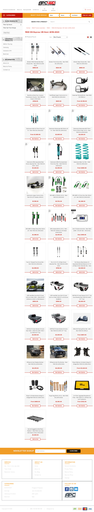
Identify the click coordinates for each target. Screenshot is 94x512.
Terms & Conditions (70, 466)
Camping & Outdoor (10, 494)
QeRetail (56, 509)
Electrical (6, 54)
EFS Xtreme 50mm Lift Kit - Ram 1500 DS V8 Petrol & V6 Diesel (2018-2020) (58, 230)
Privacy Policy (69, 469)
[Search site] (89, 21)
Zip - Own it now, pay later (12, 466)
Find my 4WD (87, 15)
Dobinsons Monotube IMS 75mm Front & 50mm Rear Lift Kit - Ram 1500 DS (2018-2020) (82, 130)
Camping (6, 47)
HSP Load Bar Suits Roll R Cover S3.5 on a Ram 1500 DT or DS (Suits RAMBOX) (58, 297)
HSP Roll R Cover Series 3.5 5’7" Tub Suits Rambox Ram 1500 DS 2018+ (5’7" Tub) (82, 297)
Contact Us (36, 9)
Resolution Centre (9, 472)
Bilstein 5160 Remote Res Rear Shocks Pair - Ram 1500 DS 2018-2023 (35, 63)
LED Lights (35, 494)
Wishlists (44, 10)
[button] (12, 24)
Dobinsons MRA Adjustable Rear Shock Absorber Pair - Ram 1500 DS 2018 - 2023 (35, 163)
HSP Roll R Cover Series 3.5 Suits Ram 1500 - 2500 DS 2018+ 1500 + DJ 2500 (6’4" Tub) (35, 330)
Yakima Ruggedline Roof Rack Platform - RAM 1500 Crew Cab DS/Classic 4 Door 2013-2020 (35, 430)
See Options (82, 105)
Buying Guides (27, 9)
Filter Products (11, 21)
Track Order (7, 469)
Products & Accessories (9, 9)
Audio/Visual (8, 487)
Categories (10, 15)
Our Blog (37, 472)
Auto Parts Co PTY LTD (19, 509)
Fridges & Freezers (37, 488)
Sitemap (67, 478)
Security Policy (69, 475)
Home (36, 466)
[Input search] (70, 22)
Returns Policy (7, 66)
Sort (51, 37)
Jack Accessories (37, 491)
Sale (33, 497)
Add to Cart (35, 72)
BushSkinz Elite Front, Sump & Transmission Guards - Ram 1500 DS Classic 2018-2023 (35, 97)
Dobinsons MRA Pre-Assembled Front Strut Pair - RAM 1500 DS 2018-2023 (58, 163)
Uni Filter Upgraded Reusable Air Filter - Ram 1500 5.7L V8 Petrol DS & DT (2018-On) (82, 397)
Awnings (6, 491)
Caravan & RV (7, 50)
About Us (19, 9)
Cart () (88, 9)
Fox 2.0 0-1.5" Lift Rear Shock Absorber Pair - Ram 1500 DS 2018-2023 (58, 264)
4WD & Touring (7, 44)
